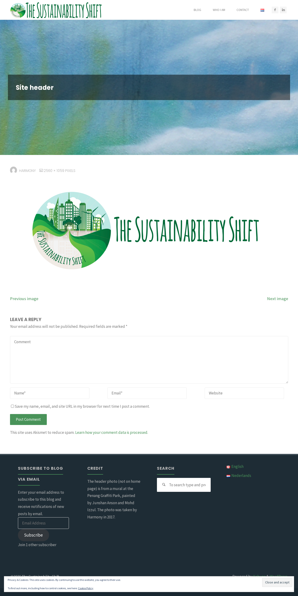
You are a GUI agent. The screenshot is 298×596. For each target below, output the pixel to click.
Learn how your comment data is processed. (111, 432)
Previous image (24, 298)
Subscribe (33, 535)
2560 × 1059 (54, 170)
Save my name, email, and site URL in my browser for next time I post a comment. (80, 406)
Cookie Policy (85, 588)
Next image (277, 298)
